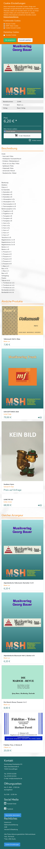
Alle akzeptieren (10, 40)
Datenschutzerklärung (11, 17)
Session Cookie (10, 24)
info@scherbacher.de (15, 778)
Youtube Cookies (11, 35)
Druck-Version (10, 131)
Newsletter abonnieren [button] (12, 815)
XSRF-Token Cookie (12, 26)
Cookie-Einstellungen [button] (12, 844)
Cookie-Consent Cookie (13, 28)
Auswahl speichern (25, 40)
